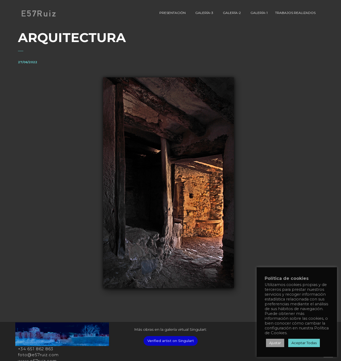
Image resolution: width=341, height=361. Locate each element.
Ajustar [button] (275, 343)
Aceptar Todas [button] (304, 343)
